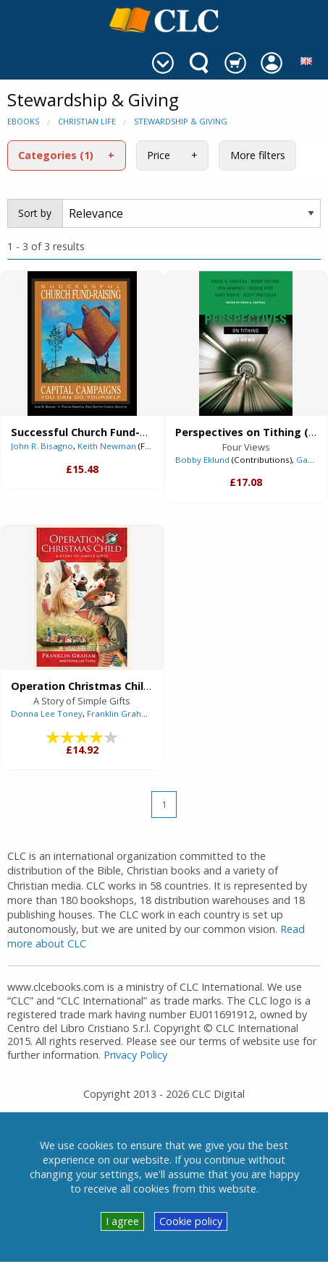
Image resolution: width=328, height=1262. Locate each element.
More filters (257, 155)
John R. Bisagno (42, 445)
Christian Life (87, 121)
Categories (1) (55, 155)
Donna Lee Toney (47, 713)
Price (158, 155)
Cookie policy (190, 1221)
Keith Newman (106, 445)
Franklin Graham (120, 713)
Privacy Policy (135, 1055)
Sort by (34, 213)
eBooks (23, 121)
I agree (122, 1221)
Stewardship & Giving (180, 121)
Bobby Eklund (202, 459)
